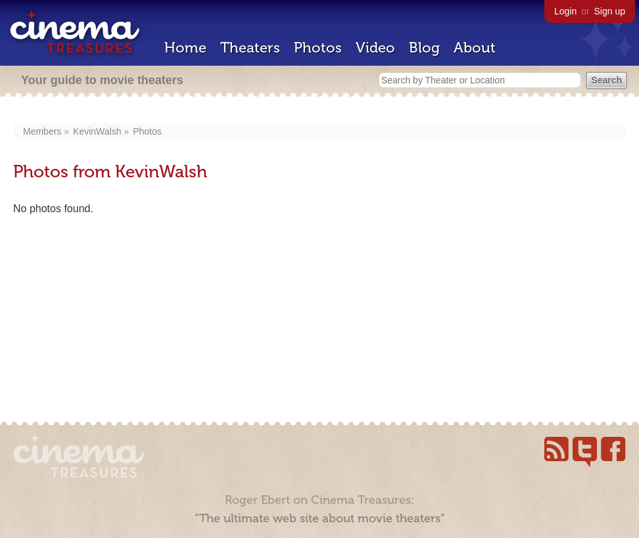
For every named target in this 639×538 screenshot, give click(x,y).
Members (42, 131)
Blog (424, 47)
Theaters (250, 47)
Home (185, 47)
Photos (318, 47)
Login (565, 11)
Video (375, 47)
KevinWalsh (97, 131)
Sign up (609, 11)
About (475, 47)
